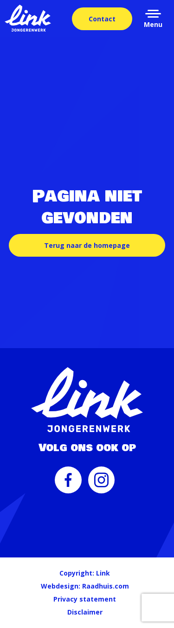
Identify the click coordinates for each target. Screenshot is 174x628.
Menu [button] (153, 24)
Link (103, 573)
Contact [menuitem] (102, 18)
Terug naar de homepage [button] (87, 245)
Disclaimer (85, 612)
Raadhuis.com (105, 586)
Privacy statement (84, 599)
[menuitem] (68, 484)
